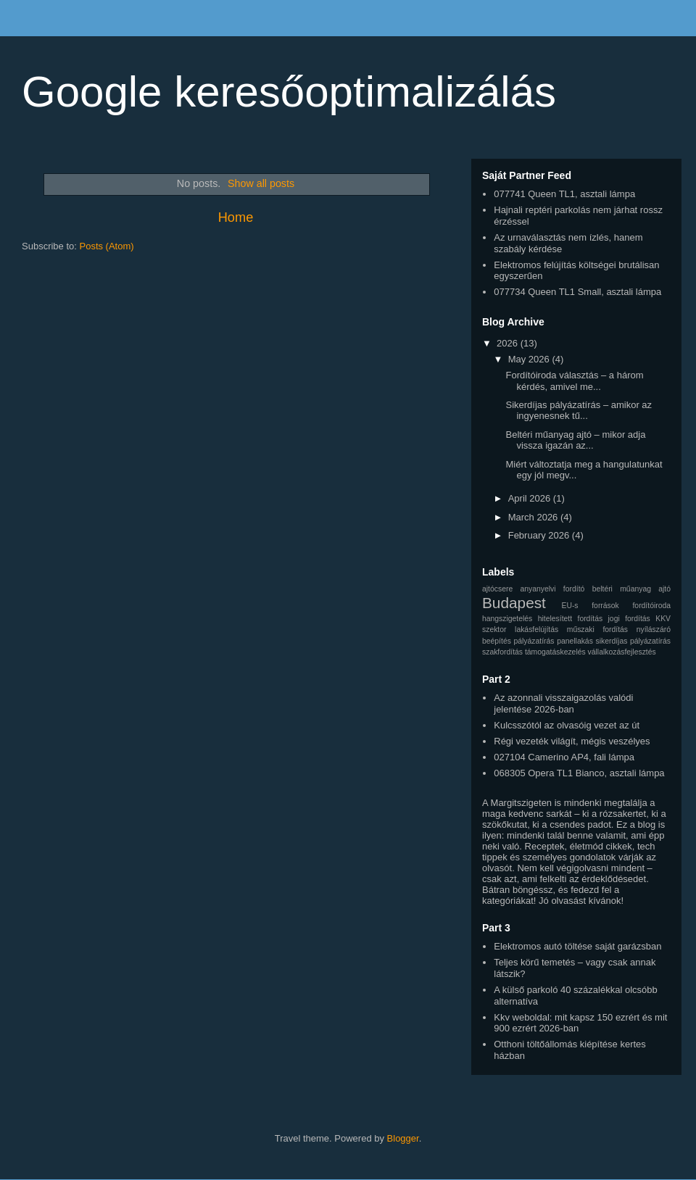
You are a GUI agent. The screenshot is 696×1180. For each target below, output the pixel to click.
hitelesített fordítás (570, 619)
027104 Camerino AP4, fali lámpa (564, 757)
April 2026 (530, 498)
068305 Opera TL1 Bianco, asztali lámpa (579, 773)
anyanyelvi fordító (552, 589)
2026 (509, 343)
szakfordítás (502, 652)
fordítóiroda (651, 606)
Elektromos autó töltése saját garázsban (577, 946)
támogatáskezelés (555, 652)
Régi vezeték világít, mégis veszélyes (572, 741)
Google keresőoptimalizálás (289, 91)
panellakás (575, 641)
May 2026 (530, 359)
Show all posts (261, 183)
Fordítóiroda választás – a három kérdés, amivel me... (574, 381)
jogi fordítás (629, 619)
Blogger (403, 1138)
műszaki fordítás (597, 629)
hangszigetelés (507, 619)
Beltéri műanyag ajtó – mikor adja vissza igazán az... (575, 440)
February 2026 (540, 535)
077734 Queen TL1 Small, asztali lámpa (577, 291)
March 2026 (534, 517)
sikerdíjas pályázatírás (633, 641)
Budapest (514, 602)
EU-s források (589, 606)
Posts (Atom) (107, 246)
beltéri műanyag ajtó (631, 589)
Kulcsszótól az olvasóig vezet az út (566, 725)
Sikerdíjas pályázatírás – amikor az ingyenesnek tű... (578, 410)
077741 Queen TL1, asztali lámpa (564, 193)
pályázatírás (534, 641)
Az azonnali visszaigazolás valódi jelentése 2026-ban (563, 703)
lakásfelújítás (536, 629)
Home (236, 217)
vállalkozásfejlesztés (622, 652)
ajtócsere (497, 589)
